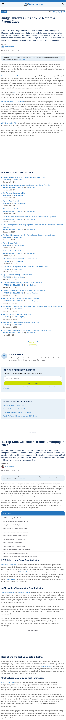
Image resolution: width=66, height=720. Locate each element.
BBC (14, 92)
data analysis (10, 579)
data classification (47, 666)
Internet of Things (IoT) (9, 565)
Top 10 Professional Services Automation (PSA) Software (20, 416)
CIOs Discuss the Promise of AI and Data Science (20, 259)
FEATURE (6, 179)
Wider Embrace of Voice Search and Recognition (17, 550)
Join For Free (33, 383)
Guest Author (31, 187)
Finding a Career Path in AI (12, 251)
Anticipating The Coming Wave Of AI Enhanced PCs (21, 322)
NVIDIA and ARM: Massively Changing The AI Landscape (22, 283)
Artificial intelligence (8, 593)
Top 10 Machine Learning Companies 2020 (17, 275)
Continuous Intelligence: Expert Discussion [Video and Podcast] (24, 290)
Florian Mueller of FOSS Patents (12, 102)
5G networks (23, 572)
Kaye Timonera (7, 466)
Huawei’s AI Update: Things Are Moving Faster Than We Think (24, 177)
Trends (4, 11)
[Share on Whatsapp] (64, 11)
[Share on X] (59, 11)
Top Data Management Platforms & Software (17, 412)
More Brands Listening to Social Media (14, 546)
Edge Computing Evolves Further (13, 542)
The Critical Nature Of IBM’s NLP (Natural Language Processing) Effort (27, 330)
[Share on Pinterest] (61, 11)
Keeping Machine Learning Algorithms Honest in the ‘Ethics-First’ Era (26, 185)
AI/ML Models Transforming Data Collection (16, 521)
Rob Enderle (18, 179)
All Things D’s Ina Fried (9, 123)
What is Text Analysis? (10, 209)
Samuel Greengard (20, 203)
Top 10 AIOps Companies (11, 201)
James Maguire (32, 293)
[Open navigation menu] (3, 4)
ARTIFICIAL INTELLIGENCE (13, 187)
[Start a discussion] (54, 11)
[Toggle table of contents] (33, 513)
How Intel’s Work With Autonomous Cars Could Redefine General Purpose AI (29, 217)
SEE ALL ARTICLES (33, 343)
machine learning (24, 593)
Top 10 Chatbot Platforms (11, 243)
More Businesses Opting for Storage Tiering (16, 532)
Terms (55, 387)
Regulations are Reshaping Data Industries (15, 525)
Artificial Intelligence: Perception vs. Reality (17, 314)
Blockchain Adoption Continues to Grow (15, 539)
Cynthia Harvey (7, 46)
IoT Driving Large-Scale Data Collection (15, 518)
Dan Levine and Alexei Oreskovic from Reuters (17, 76)
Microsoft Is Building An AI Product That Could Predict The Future (25, 267)
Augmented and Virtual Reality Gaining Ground (17, 553)
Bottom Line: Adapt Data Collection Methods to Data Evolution (21, 557)
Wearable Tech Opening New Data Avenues (16, 535)
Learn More (22, 59)
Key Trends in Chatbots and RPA (14, 193)
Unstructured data (7, 682)
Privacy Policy (6, 388)
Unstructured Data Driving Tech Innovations (16, 528)
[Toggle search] (63, 4)
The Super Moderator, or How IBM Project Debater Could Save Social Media (29, 235)
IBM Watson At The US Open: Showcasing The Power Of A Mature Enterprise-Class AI (32, 306)
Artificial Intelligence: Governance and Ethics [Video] (21, 298)
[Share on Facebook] (56, 11)
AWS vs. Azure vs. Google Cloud (13, 405)
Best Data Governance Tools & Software (15, 409)
